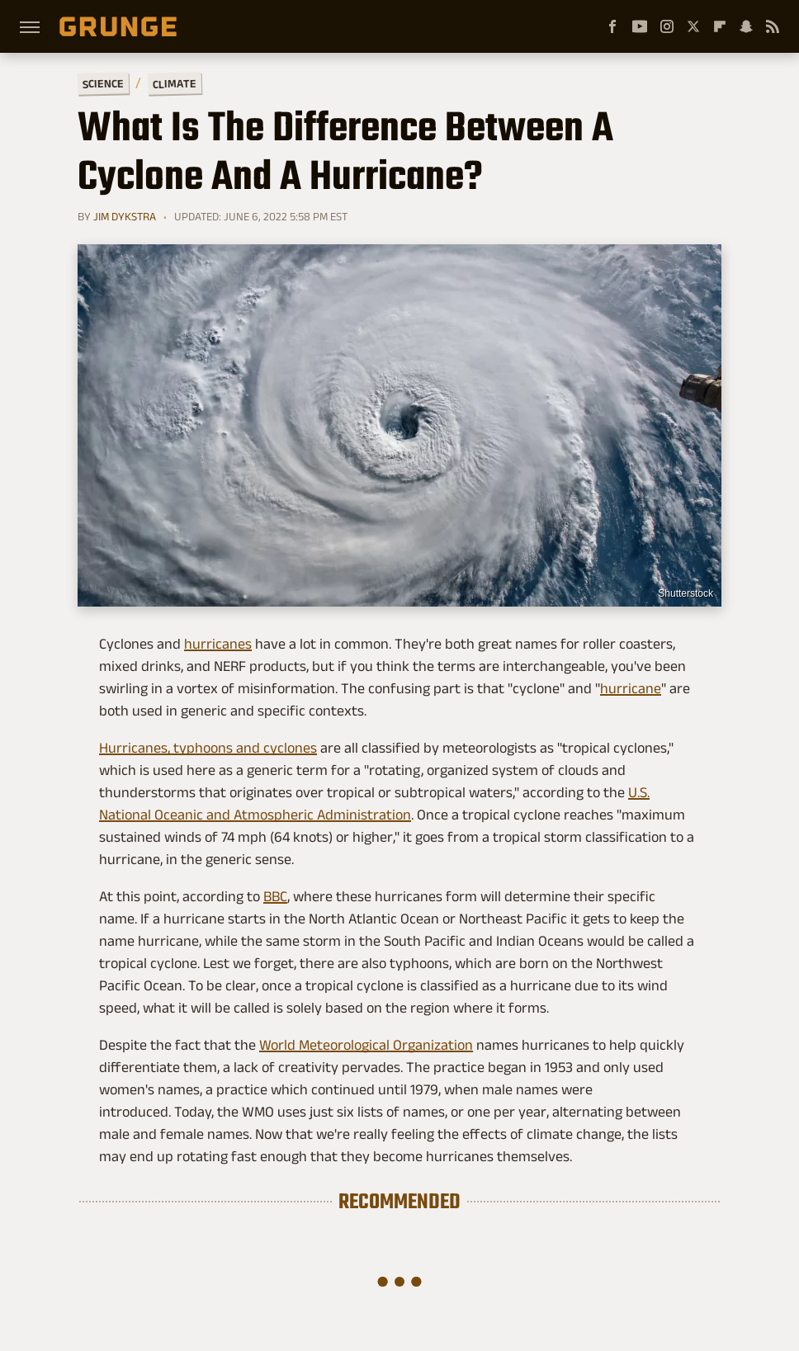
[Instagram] (667, 26)
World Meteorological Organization (366, 1045)
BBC (275, 896)
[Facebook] (612, 26)
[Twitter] (693, 26)
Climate (174, 83)
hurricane (630, 688)
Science (103, 83)
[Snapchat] (746, 26)
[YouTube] (639, 26)
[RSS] (772, 26)
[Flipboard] (719, 26)
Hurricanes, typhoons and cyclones (208, 747)
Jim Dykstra (124, 216)
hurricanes (218, 643)
